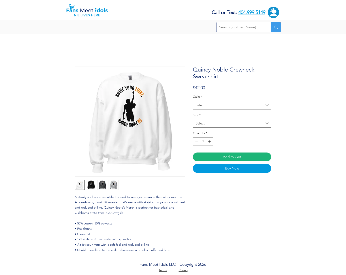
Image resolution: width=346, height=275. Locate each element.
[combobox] (232, 105)
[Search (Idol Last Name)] (240, 27)
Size (197, 115)
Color (198, 97)
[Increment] (209, 141)
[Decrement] (196, 141)
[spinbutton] (203, 141)
